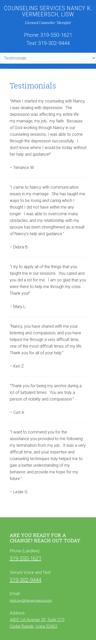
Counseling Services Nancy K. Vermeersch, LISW (48, 11)
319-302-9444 (25, 580)
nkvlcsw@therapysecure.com (31, 600)
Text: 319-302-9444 (48, 43)
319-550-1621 (25, 558)
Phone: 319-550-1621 (48, 35)
